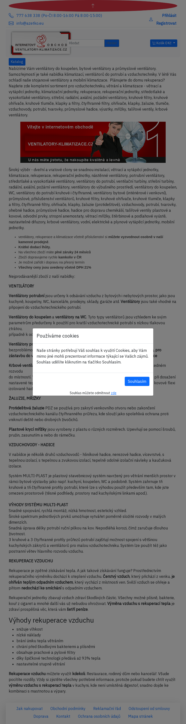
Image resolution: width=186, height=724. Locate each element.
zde (113, 393)
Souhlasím (137, 381)
